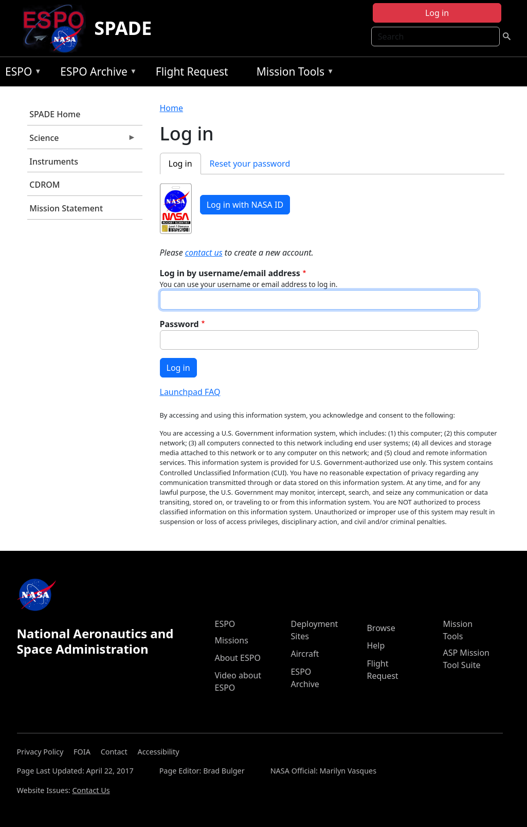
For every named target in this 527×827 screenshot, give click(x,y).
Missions (231, 640)
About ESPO (237, 657)
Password (179, 324)
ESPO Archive (96, 73)
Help (376, 645)
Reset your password (250, 163)
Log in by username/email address (230, 273)
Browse (381, 628)
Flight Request (192, 71)
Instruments (53, 161)
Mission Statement (66, 208)
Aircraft (304, 653)
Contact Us (91, 790)
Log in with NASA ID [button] (245, 204)
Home (172, 108)
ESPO (21, 73)
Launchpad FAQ (190, 392)
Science (81, 140)
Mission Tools (292, 73)
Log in (437, 13)
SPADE (123, 28)
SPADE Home (54, 114)
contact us (204, 252)
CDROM (44, 184)
